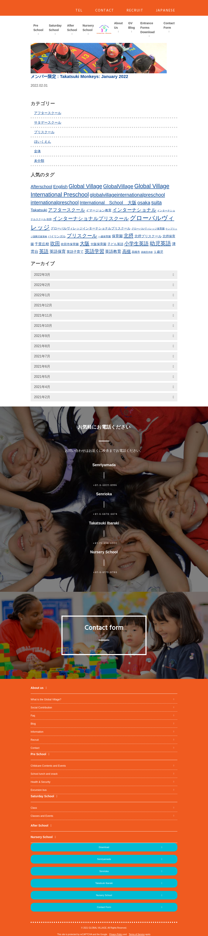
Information (37, 731)
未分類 (39, 161)
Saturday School (55, 28)
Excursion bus (39, 790)
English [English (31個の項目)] (60, 186)
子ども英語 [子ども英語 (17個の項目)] (115, 244)
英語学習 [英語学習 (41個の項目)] (94, 251)
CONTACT (104, 10)
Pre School (38, 28)
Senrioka (103, 871)
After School (72, 28)
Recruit (35, 739)
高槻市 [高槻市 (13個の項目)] (136, 251)
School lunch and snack (44, 773)
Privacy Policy (116, 934)
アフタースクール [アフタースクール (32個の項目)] (66, 209)
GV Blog (131, 25)
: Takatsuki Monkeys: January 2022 (79, 76)
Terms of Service (137, 934)
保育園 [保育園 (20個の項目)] (117, 236)
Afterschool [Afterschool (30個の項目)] (41, 186)
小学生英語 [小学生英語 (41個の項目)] (136, 243)
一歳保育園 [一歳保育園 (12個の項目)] (104, 236)
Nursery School (88, 28)
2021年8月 (42, 346)
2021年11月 (43, 315)
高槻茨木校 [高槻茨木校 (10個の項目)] (147, 252)
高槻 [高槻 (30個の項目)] (126, 251)
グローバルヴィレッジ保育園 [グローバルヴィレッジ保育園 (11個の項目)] (148, 228)
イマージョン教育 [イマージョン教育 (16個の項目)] (98, 210)
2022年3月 (42, 274)
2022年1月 (42, 295)
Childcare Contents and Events (48, 765)
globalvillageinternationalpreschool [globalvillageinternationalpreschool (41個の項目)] (127, 195)
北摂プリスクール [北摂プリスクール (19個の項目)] (148, 236)
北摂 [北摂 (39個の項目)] (128, 235)
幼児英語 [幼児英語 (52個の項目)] (160, 243)
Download (104, 847)
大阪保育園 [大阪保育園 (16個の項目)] (98, 244)
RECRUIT (135, 10)
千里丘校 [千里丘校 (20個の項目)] (42, 244)
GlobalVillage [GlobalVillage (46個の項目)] (118, 186)
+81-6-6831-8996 (105, 485)
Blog (33, 723)
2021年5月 (42, 376)
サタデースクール (47, 122)
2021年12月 (43, 305)
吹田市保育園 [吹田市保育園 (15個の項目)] (70, 244)
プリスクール (44, 132)
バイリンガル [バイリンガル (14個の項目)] (57, 236)
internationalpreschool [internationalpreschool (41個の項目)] (55, 202)
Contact (35, 747)
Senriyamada (104, 859)
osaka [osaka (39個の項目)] (143, 202)
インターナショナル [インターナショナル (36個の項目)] (134, 209)
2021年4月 (42, 387)
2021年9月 (42, 336)
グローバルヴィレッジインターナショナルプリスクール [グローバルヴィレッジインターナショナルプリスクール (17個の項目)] (90, 228)
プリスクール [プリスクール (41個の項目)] (82, 235)
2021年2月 (42, 397)
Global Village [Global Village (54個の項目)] (85, 186)
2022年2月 (42, 285)
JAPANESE (165, 10)
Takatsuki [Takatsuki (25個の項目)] (39, 210)
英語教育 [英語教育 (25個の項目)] (113, 251)
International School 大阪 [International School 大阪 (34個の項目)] (108, 202)
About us (37, 688)
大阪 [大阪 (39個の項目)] (85, 243)
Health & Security (40, 781)
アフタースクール (47, 113)
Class (34, 807)
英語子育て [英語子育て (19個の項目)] (75, 251)
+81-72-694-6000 (105, 543)
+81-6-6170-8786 (105, 572)
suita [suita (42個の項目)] (156, 202)
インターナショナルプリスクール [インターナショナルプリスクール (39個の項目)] (91, 218)
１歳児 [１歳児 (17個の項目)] (158, 251)
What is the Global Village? (46, 699)
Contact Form (169, 25)
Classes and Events (42, 815)
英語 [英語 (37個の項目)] (43, 251)
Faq (33, 715)
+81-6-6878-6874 (105, 514)
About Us (118, 25)
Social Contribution (41, 707)
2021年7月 (42, 356)
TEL (79, 10)
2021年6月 (42, 366)
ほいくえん (42, 141)
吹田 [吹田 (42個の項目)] (55, 243)
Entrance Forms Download (147, 27)
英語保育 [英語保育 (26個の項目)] (58, 251)
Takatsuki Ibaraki (104, 883)
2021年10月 (43, 325)
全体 (37, 151)
